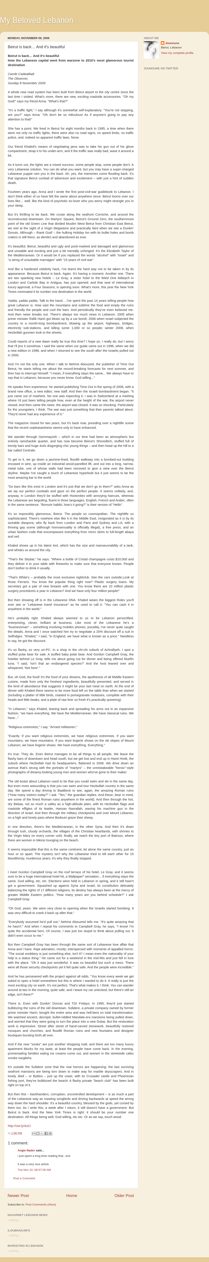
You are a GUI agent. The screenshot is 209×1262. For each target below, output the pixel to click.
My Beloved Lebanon (37, 20)
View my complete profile (177, 53)
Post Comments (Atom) (41, 1204)
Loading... (14, 1220)
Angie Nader (26, 1150)
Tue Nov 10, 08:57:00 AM (34, 1169)
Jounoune (172, 43)
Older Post (124, 1195)
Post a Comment (24, 1178)
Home (71, 1195)
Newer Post (18, 1195)
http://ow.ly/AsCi (19, 1126)
